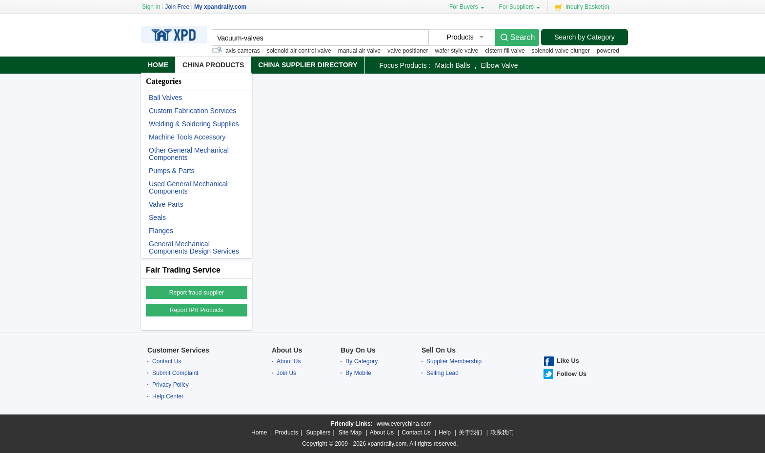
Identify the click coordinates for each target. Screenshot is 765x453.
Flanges (161, 231)
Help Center (167, 396)
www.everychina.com (404, 423)
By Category (361, 361)
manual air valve (360, 50)
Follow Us (571, 373)
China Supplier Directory (307, 65)
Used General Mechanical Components (188, 187)
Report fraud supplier (196, 292)
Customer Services (178, 350)
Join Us (286, 373)
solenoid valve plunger (562, 50)
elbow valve (499, 65)
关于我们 (470, 432)
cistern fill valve (505, 50)
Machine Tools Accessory (187, 137)
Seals (157, 217)
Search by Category (584, 37)
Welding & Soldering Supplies (194, 124)
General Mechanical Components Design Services (194, 247)
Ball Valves (165, 97)
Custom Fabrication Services (192, 111)
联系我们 (502, 432)
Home (158, 65)
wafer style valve (458, 50)
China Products (213, 65)
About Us (287, 350)
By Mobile (358, 373)
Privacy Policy (170, 384)
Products (286, 432)
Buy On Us (358, 350)
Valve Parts (166, 204)
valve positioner (408, 50)
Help (445, 432)
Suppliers (318, 432)
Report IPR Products (196, 310)
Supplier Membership (454, 361)
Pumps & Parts (172, 171)
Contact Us (166, 361)
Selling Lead (442, 373)
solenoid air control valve (300, 50)
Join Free (177, 6)
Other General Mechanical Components (189, 154)
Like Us (568, 360)
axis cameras (243, 50)
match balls (452, 65)
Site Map (350, 432)
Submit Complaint (175, 373)
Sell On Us (439, 350)
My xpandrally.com (220, 6)
